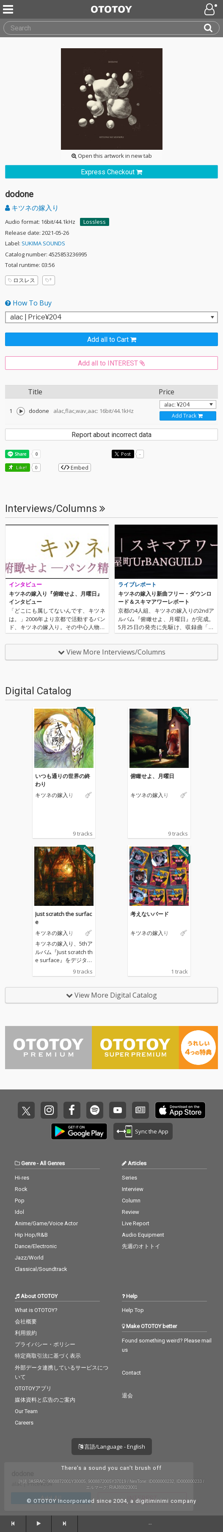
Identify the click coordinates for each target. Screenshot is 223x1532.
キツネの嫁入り (32, 207)
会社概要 (26, 1321)
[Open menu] (211, 9)
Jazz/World (29, 1257)
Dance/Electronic (36, 1246)
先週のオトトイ (141, 1246)
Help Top (133, 1310)
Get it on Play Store (79, 1131)
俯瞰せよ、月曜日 (152, 776)
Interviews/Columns (55, 508)
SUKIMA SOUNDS (43, 243)
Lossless (94, 222)
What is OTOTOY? (36, 1310)
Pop (20, 1200)
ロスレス (21, 280)
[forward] (65, 1523)
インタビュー (25, 584)
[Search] (211, 28)
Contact (131, 1373)
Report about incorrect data (111, 435)
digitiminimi (152, 1501)
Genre (28, 1163)
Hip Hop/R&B (31, 1235)
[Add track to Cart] (188, 416)
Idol (19, 1212)
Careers (24, 1422)
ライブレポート (137, 584)
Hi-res (22, 1177)
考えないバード (149, 914)
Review (130, 1212)
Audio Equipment (143, 1235)
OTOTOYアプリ (33, 1388)
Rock (21, 1189)
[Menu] (9, 9)
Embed (74, 467)
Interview (132, 1189)
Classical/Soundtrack (41, 1269)
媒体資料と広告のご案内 (45, 1400)
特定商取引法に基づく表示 (48, 1356)
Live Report (135, 1223)
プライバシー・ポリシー (45, 1344)
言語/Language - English (111, 1446)
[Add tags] (48, 280)
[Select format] (111, 317)
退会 (127, 1395)
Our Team (26, 1411)
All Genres (52, 1163)
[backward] (13, 1523)
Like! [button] (21, 467)
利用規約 (26, 1333)
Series (129, 1177)
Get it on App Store (180, 1110)
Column (131, 1200)
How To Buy (28, 303)
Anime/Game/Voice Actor (46, 1223)
